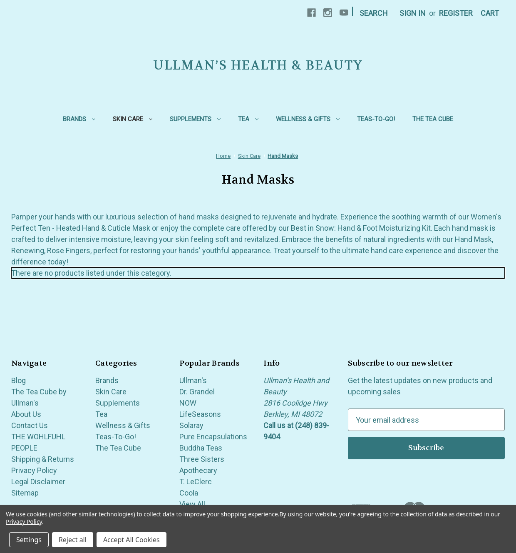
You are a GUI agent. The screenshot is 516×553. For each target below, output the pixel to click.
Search (374, 13)
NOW (187, 403)
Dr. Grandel (197, 391)
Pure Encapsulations (213, 436)
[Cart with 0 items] (490, 13)
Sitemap (25, 492)
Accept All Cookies (131, 539)
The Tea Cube (432, 119)
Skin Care (132, 119)
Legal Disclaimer (38, 481)
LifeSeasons (200, 414)
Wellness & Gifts (308, 119)
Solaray (191, 425)
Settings (29, 539)
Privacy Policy (34, 470)
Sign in (412, 13)
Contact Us (29, 425)
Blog (18, 380)
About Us (26, 414)
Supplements (195, 119)
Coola (188, 492)
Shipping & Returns (42, 459)
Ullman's (193, 380)
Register (456, 13)
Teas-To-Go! (376, 119)
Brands (79, 119)
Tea (248, 119)
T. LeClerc (195, 481)
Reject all (73, 539)
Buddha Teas (200, 447)
